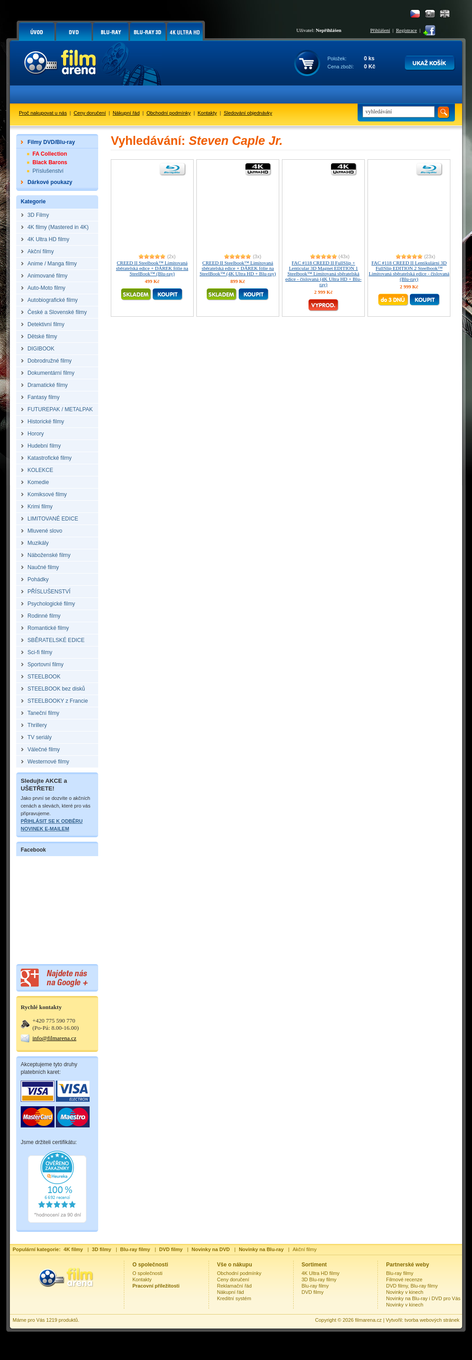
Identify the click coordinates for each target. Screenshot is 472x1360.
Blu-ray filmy (315, 1285)
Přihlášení (380, 30)
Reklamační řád (234, 1285)
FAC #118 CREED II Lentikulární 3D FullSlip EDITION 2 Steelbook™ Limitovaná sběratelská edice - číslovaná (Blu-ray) (409, 271)
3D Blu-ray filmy (319, 1279)
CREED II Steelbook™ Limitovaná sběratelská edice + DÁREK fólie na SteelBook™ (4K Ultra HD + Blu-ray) (238, 268)
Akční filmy (305, 1249)
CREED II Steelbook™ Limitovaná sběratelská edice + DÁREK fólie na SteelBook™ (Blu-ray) (152, 268)
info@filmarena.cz (54, 1038)
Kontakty (207, 113)
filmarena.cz (368, 1320)
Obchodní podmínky (168, 113)
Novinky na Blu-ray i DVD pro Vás (423, 1298)
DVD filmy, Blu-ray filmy (412, 1285)
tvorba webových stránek (431, 1320)
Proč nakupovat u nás (43, 113)
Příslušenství (48, 171)
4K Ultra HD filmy (321, 1273)
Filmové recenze (404, 1279)
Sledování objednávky (248, 113)
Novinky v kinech (404, 1292)
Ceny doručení (90, 113)
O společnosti (147, 1273)
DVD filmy (313, 1292)
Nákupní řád (126, 113)
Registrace (406, 30)
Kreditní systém (234, 1298)
